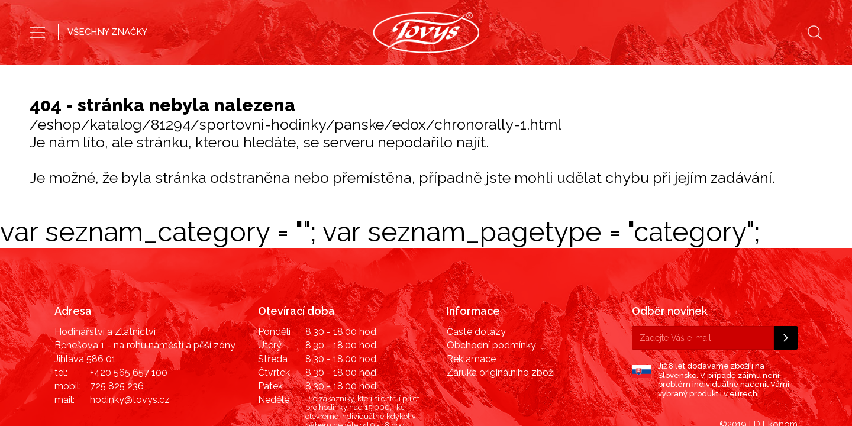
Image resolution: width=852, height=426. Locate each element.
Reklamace (471, 298)
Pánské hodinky (373, 73)
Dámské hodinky (477, 73)
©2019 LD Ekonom (758, 364)
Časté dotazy (476, 271)
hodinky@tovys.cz (130, 339)
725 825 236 (117, 325)
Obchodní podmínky (491, 285)
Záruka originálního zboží (501, 312)
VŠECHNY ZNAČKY (107, 32)
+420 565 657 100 (128, 312)
